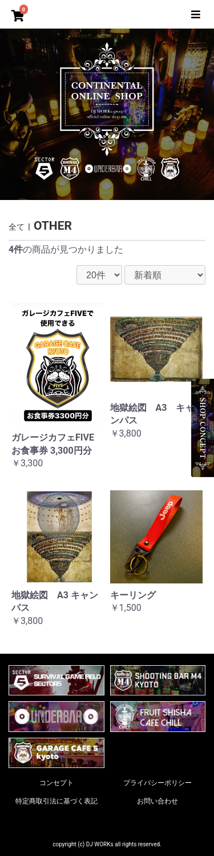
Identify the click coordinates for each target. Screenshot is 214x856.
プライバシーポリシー (157, 783)
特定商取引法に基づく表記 (56, 801)
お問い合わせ (157, 801)
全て (17, 226)
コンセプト (56, 783)
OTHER (53, 226)
